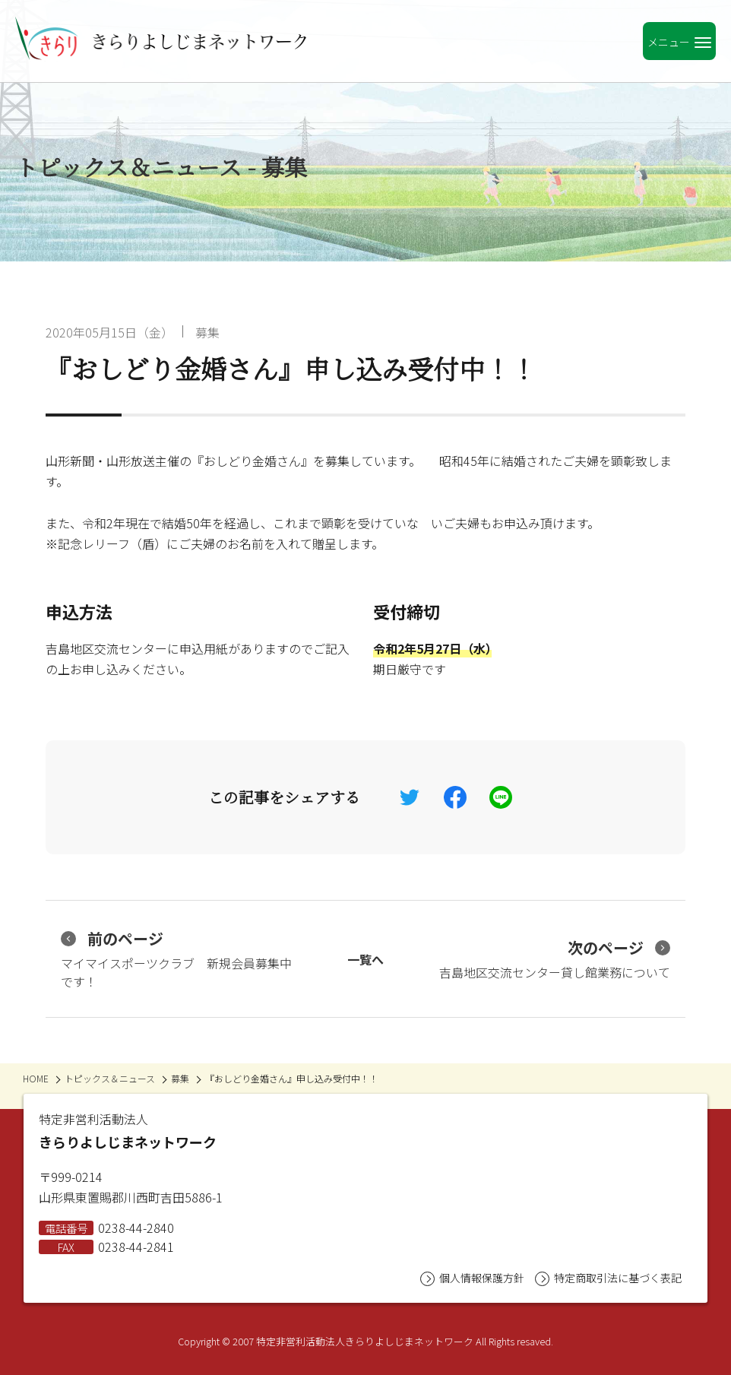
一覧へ (365, 959)
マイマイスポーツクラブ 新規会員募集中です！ (176, 958)
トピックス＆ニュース (110, 1078)
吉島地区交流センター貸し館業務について (554, 958)
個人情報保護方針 (472, 1278)
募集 (207, 332)
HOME (36, 1078)
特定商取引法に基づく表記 (608, 1278)
